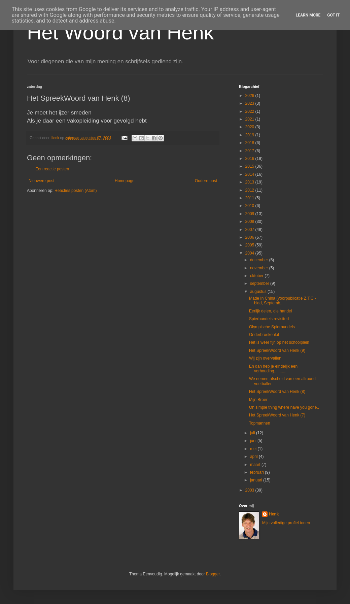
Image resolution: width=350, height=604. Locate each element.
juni (253, 440)
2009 (250, 213)
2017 (250, 150)
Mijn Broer (258, 399)
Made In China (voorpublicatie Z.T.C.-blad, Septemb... (282, 300)
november (259, 268)
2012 (250, 190)
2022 (250, 111)
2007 (250, 229)
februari (257, 472)
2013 (250, 182)
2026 (250, 95)
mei (254, 448)
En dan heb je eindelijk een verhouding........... (273, 368)
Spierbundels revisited (269, 318)
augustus (259, 291)
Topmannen (259, 423)
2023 (250, 103)
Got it (333, 15)
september (260, 283)
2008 (250, 221)
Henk (274, 514)
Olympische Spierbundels (272, 327)
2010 (250, 205)
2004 (250, 253)
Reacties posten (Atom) (76, 190)
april (254, 456)
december (259, 260)
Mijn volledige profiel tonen (286, 523)
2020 (250, 127)
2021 (250, 119)
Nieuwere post (42, 180)
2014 (250, 174)
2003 (250, 490)
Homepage (125, 180)
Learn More (308, 15)
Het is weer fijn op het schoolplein (279, 342)
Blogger (213, 574)
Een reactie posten (52, 169)
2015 (250, 166)
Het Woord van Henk (120, 32)
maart (255, 464)
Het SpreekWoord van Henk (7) (277, 415)
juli (253, 433)
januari (256, 480)
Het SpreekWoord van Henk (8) (277, 391)
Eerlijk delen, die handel (270, 311)
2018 (250, 142)
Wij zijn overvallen (265, 358)
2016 (250, 158)
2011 (250, 198)
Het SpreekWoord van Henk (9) (277, 350)
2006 (250, 237)
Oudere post (206, 180)
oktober (257, 275)
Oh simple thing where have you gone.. (284, 407)
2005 (250, 245)
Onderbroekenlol (264, 334)
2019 (250, 135)
